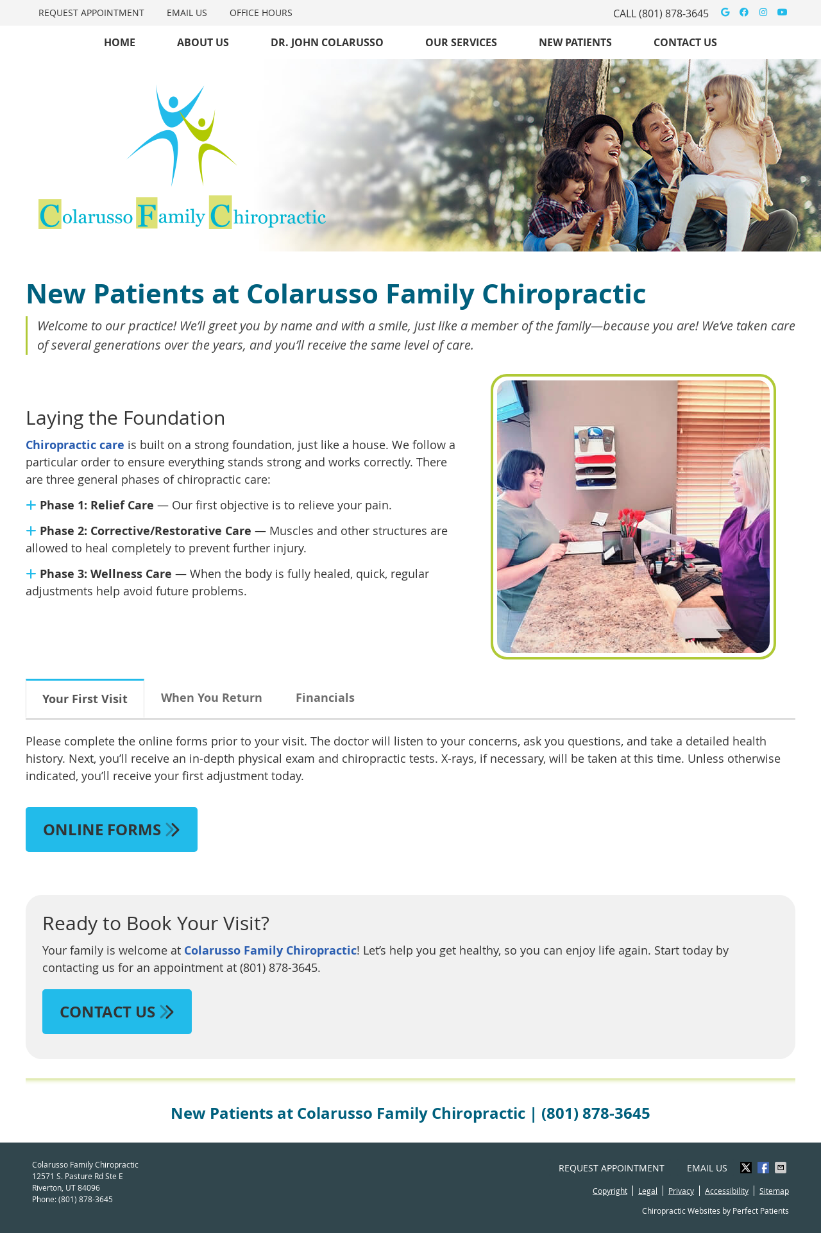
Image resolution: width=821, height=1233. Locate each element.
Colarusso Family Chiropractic (270, 950)
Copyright (610, 1191)
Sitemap (774, 1191)
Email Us (187, 12)
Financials (325, 698)
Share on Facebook (765, 1167)
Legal (647, 1191)
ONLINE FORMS (111, 829)
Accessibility (727, 1191)
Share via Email (782, 1167)
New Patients (575, 42)
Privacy (681, 1191)
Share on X (747, 1167)
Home (119, 42)
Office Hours (261, 12)
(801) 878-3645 (674, 13)
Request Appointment (91, 12)
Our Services (461, 42)
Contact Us (685, 42)
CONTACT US (117, 1012)
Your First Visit (85, 699)
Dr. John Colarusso (327, 42)
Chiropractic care (75, 445)
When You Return (211, 698)
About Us (203, 42)
